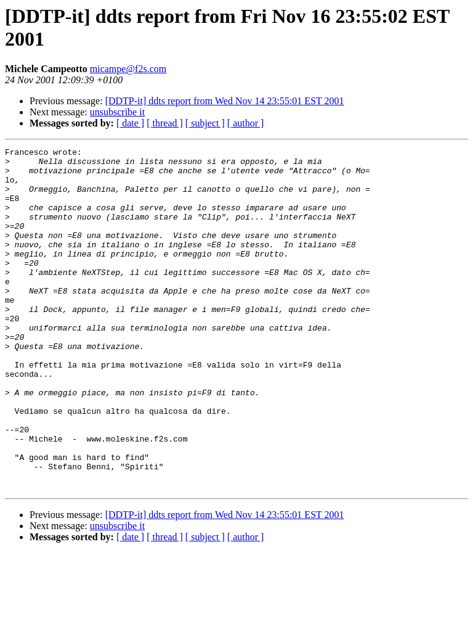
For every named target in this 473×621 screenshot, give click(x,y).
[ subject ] (205, 123)
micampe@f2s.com (128, 69)
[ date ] (130, 123)
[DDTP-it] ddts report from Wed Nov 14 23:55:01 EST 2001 (224, 101)
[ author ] (245, 123)
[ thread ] (165, 123)
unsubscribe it (117, 112)
